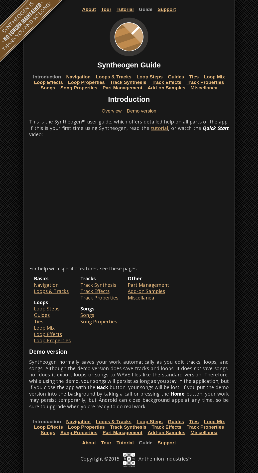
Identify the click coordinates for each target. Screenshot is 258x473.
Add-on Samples (166, 87)
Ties (194, 76)
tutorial (159, 128)
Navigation (78, 76)
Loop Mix (214, 76)
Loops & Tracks (113, 76)
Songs (48, 87)
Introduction (47, 76)
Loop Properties (86, 82)
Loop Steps (150, 76)
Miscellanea (204, 87)
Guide (145, 9)
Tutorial (125, 9)
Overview (112, 111)
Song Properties (78, 87)
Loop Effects (48, 82)
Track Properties (205, 82)
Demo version (141, 111)
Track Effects (166, 82)
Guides (176, 76)
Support (167, 9)
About (89, 9)
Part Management (122, 87)
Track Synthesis (128, 82)
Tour (106, 9)
